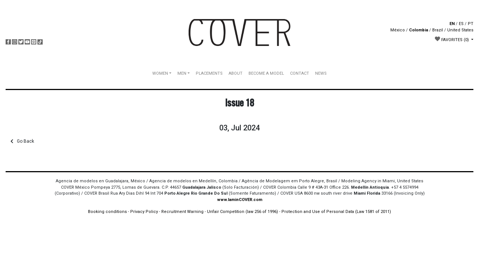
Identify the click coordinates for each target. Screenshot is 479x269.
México (397, 30)
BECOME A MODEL (266, 73)
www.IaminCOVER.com (239, 199)
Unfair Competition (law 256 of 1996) (242, 211)
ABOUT (235, 73)
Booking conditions (107, 211)
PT (470, 23)
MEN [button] (181, 73)
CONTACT (299, 73)
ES (461, 23)
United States (460, 30)
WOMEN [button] (160, 73)
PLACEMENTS (209, 73)
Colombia (418, 30)
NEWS (321, 73)
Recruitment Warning (182, 211)
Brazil (437, 30)
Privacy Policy (144, 211)
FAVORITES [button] (452, 39)
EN (452, 23)
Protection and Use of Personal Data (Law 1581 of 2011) (336, 211)
